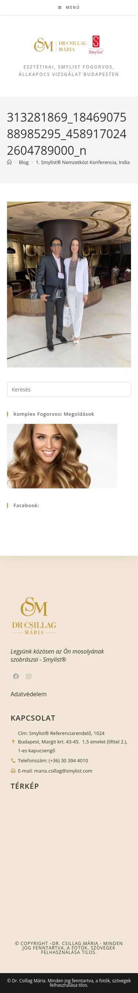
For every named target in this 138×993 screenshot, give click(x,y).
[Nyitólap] (9, 162)
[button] (9, 983)
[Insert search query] (69, 389)
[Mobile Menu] (69, 7)
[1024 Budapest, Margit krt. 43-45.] (69, 852)
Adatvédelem (29, 694)
